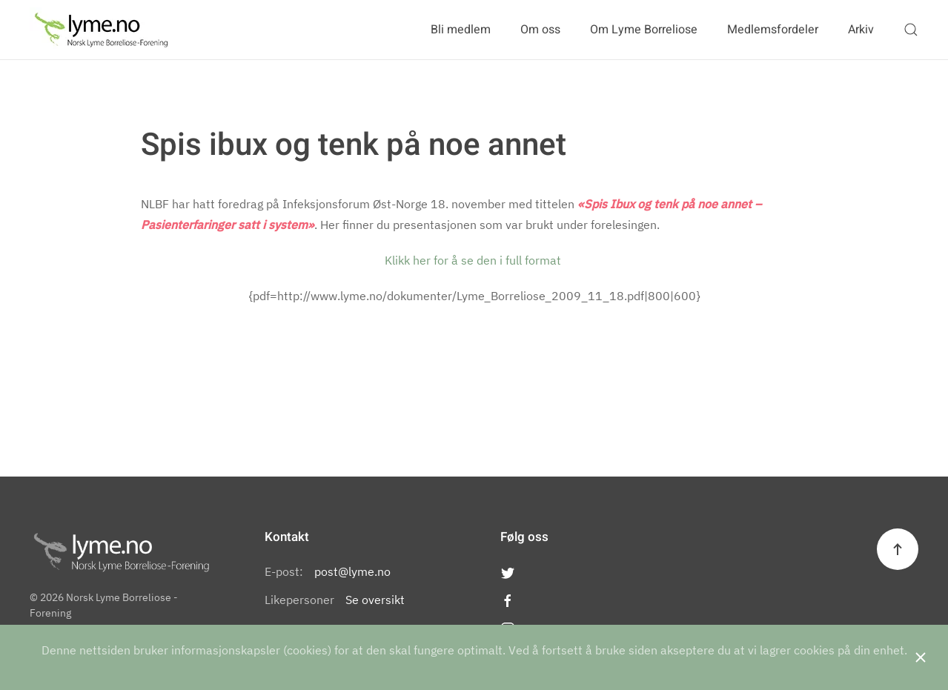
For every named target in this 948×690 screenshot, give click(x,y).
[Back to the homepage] (101, 29)
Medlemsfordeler (772, 30)
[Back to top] (897, 549)
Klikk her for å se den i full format (474, 260)
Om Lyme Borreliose (643, 30)
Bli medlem (461, 30)
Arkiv (861, 30)
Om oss (540, 30)
